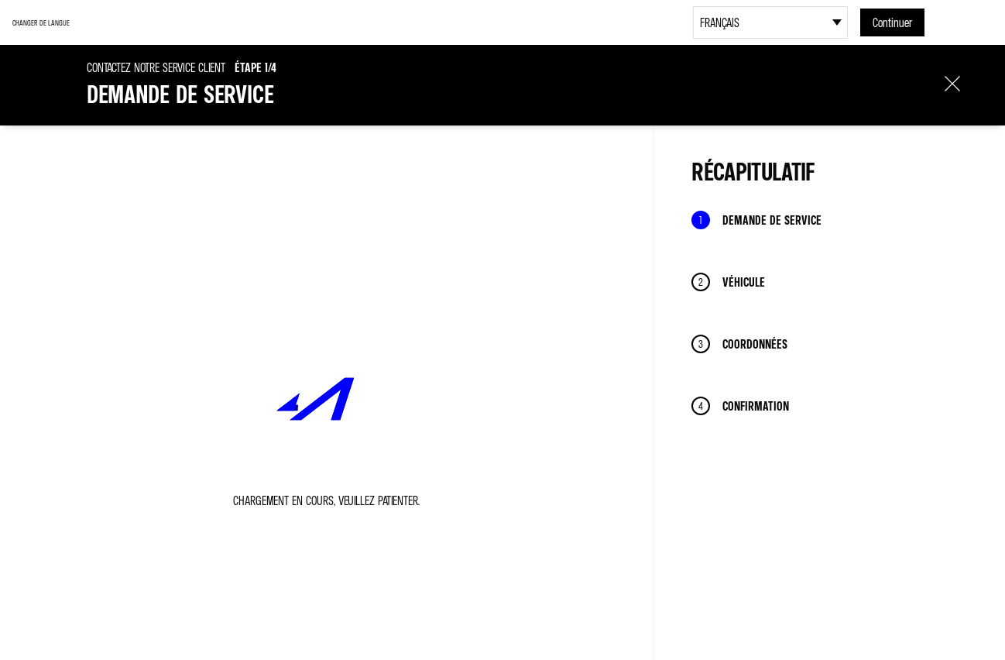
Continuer (892, 22)
